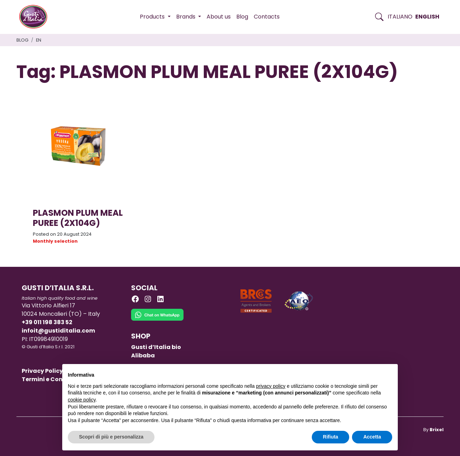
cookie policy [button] (81, 399)
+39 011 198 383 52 (47, 322)
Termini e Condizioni (52, 379)
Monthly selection (55, 241)
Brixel (437, 430)
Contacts (267, 17)
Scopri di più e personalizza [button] (111, 437)
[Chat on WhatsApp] (157, 320)
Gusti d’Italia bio (156, 347)
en (38, 40)
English (427, 17)
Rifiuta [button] (330, 437)
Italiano (400, 17)
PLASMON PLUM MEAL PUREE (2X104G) (78, 218)
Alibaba (143, 355)
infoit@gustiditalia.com (58, 331)
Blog (242, 17)
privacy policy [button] (271, 386)
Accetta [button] (372, 437)
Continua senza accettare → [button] (360, 373)
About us (219, 17)
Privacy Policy (42, 371)
